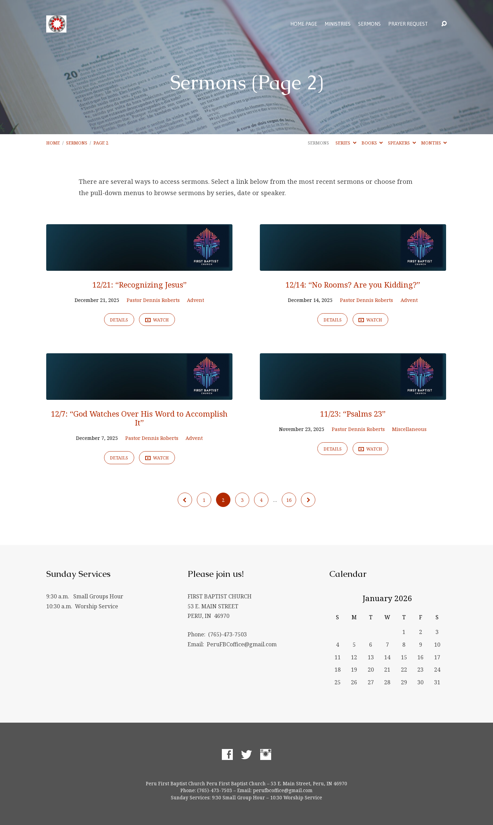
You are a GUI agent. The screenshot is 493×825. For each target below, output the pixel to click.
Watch (157, 320)
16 (289, 500)
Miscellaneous (409, 429)
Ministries (338, 24)
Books (372, 143)
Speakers (402, 143)
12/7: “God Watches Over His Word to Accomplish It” (139, 418)
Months (434, 143)
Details (119, 320)
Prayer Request (408, 24)
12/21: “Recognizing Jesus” (139, 284)
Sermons (369, 24)
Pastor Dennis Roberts (153, 300)
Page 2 (100, 143)
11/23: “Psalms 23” (352, 413)
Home (53, 143)
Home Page (303, 24)
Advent (195, 300)
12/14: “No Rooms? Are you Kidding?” (353, 284)
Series (346, 143)
